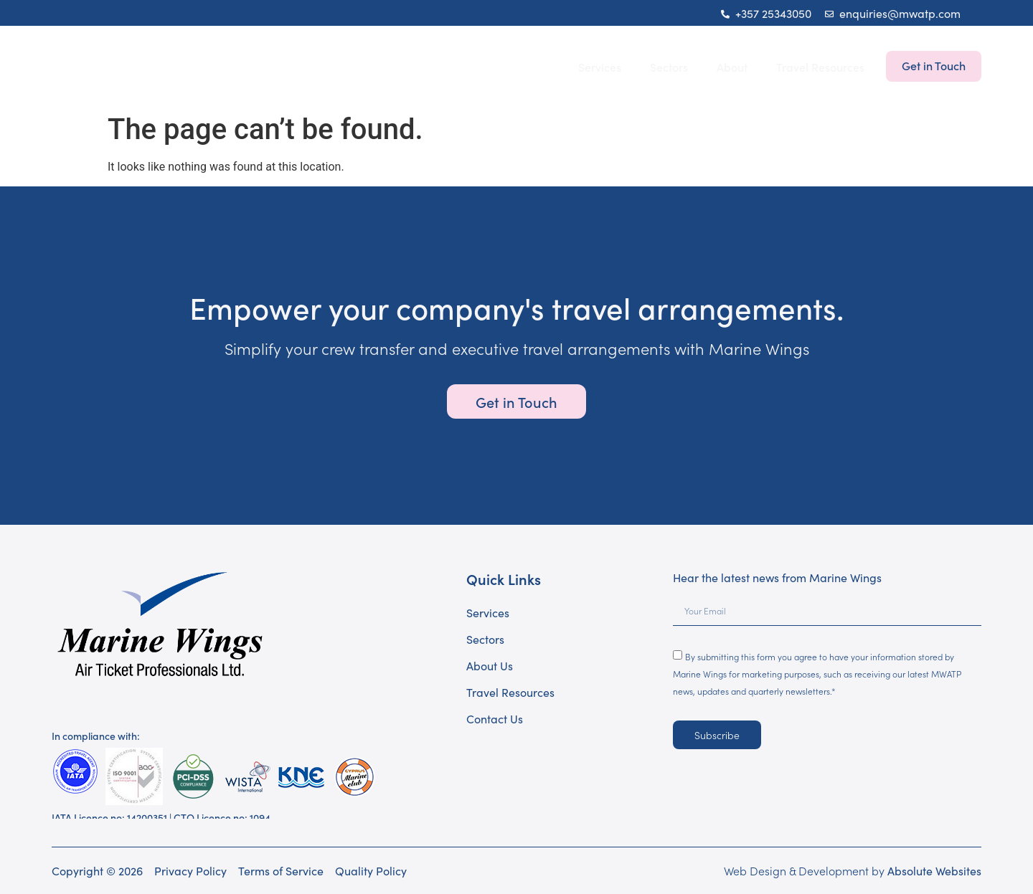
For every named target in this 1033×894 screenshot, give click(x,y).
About (732, 67)
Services (599, 67)
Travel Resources (820, 67)
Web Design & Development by (852, 870)
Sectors (669, 67)
